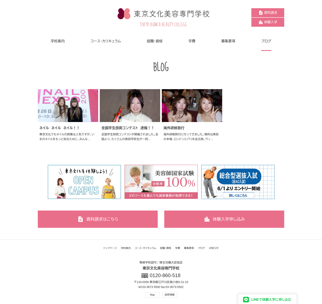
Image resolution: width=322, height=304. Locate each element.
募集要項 (189, 248)
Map (152, 294)
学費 (177, 248)
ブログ (201, 248)
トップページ (110, 248)
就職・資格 (165, 248)
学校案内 (126, 248)
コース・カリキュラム (145, 248)
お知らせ (213, 248)
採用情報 (170, 294)
